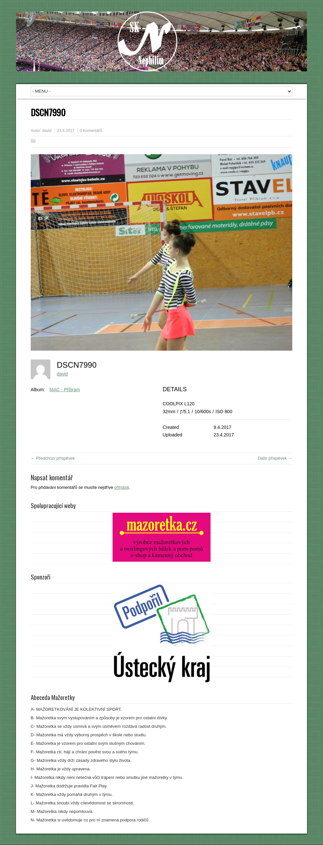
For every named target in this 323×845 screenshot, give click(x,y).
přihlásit (121, 487)
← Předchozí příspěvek (53, 458)
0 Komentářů (91, 130)
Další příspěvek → (275, 458)
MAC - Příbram (64, 389)
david (47, 130)
